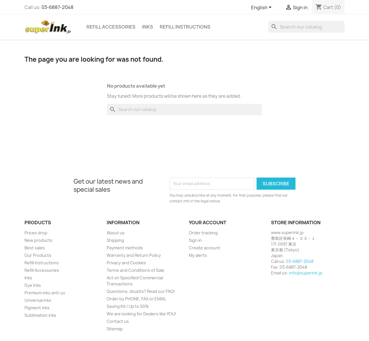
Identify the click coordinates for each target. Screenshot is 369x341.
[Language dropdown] (262, 7)
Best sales (35, 247)
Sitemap (115, 328)
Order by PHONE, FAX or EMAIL (136, 299)
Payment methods (125, 247)
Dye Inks (33, 285)
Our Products (38, 255)
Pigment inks (37, 307)
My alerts (198, 255)
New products (38, 240)
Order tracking (203, 233)
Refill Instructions (185, 27)
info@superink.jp (305, 273)
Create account (204, 247)
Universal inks (38, 300)
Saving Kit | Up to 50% (128, 306)
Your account (207, 222)
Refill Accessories (110, 27)
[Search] (306, 27)
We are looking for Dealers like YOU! (141, 313)
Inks (147, 27)
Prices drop (36, 233)
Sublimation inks (40, 315)
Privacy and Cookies (126, 262)
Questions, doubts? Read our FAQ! (141, 291)
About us (116, 233)
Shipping (115, 240)
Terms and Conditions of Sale (135, 270)
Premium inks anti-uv (45, 292)
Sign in (195, 240)
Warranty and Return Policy (134, 255)
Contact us (118, 321)
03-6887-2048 (58, 7)
